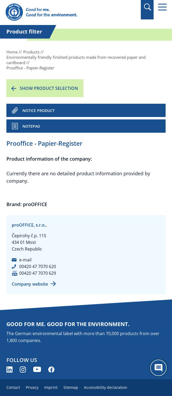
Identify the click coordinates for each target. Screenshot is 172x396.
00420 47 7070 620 (37, 266)
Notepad (31, 126)
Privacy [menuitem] (32, 387)
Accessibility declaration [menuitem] (105, 387)
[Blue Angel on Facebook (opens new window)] (51, 369)
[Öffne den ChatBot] (158, 368)
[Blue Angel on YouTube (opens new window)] (37, 369)
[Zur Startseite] (61, 12)
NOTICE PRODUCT (38, 110)
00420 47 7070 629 (37, 273)
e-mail (25, 260)
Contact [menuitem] (13, 387)
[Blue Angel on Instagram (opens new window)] (23, 369)
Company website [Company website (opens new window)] (30, 284)
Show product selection (49, 88)
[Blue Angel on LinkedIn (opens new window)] (9, 369)
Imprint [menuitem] (51, 387)
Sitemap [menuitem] (70, 387)
